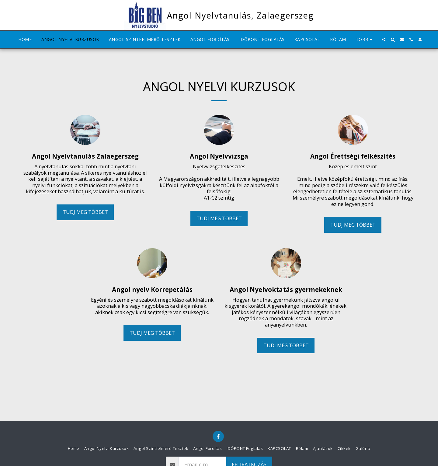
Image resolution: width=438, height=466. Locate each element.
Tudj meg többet (85, 211)
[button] (383, 39)
